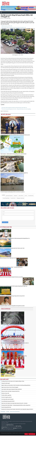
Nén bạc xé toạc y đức (5, 393)
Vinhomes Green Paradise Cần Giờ (14, 411)
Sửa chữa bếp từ (3, 411)
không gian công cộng (20, 198)
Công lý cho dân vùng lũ (6, 383)
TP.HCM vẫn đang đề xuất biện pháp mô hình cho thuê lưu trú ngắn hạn (12, 191)
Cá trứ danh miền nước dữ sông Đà (7, 399)
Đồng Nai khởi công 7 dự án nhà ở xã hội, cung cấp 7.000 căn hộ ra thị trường (14, 355)
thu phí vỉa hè (13, 198)
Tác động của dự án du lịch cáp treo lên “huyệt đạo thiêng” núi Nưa (13, 381)
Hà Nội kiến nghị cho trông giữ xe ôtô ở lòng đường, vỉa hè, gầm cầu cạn (14, 27)
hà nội (26, 195)
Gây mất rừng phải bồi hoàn (6, 407)
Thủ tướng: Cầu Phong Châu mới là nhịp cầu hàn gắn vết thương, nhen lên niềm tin (15, 342)
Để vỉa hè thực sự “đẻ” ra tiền (7, 25)
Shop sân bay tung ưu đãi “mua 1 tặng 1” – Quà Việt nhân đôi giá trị (11, 267)
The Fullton (7, 411)
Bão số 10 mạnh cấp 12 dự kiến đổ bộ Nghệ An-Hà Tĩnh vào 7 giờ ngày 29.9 (13, 330)
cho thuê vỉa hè (30, 195)
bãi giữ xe (15, 195)
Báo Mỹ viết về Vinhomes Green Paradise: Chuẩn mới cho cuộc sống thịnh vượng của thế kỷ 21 (17, 409)
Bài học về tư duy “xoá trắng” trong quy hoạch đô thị (10, 391)
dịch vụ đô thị (21, 195)
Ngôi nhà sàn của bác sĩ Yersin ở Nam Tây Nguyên (10, 387)
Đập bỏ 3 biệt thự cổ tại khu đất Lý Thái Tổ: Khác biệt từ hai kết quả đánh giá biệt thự (16, 385)
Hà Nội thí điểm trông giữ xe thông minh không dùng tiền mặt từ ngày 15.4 (15, 107)
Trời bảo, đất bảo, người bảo (6, 395)
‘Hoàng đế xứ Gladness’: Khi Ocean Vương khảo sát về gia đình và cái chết (12, 305)
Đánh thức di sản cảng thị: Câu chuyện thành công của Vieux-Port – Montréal (14, 403)
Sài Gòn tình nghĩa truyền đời (6, 397)
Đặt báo (26, 434)
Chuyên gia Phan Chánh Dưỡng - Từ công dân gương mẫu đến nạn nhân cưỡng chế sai (16, 405)
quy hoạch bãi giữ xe (9, 195)
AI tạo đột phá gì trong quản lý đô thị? (8, 401)
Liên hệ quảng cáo (32, 434)
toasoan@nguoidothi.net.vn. (8, 428)
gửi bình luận (5, 222)
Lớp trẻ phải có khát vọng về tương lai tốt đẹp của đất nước (12, 389)
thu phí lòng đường (6, 198)
